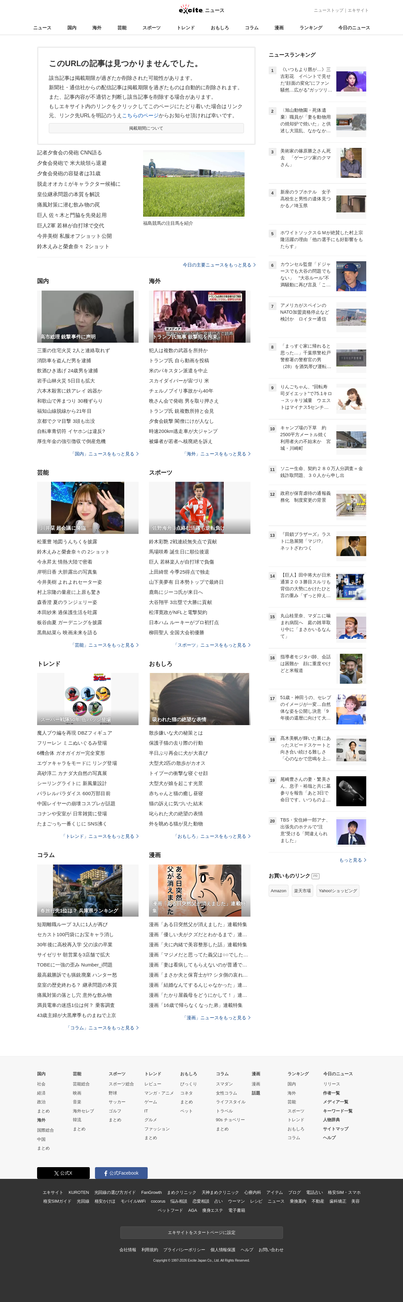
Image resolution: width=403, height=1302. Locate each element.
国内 (71, 27)
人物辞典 (331, 1119)
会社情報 (127, 1249)
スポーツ (151, 27)
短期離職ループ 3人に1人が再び (72, 924)
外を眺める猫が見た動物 (176, 823)
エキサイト (358, 10)
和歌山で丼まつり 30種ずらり (70, 401)
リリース (331, 1083)
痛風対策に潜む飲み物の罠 (68, 204)
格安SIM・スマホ (344, 1192)
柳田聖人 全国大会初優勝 (177, 632)
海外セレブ (83, 1111)
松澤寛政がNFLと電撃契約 (178, 612)
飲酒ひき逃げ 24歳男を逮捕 (67, 370)
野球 (113, 1093)
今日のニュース (354, 27)
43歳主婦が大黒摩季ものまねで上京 (76, 1015)
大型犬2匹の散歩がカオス (177, 763)
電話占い (314, 1192)
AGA (192, 1210)
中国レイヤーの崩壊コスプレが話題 (76, 803)
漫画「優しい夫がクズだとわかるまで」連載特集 (199, 934)
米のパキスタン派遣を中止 (178, 370)
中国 (41, 1139)
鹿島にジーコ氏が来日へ (176, 592)
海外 (96, 27)
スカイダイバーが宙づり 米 (179, 380)
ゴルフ (115, 1111)
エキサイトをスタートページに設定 (201, 1232)
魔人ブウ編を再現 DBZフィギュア (74, 733)
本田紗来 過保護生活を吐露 (67, 612)
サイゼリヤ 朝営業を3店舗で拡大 (73, 954)
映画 (77, 1093)
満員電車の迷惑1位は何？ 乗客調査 (76, 1005)
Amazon (279, 890)
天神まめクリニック (220, 1192)
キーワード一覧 (338, 1111)
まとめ (43, 1111)
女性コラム (226, 1093)
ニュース (42, 27)
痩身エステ (212, 1210)
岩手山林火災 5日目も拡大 (66, 380)
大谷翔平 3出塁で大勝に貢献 (180, 602)
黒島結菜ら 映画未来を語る (67, 632)
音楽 (77, 1101)
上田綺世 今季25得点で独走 (179, 572)
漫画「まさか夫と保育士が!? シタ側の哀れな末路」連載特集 (199, 975)
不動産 (318, 1201)
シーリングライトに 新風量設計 (72, 783)
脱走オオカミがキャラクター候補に (79, 184)
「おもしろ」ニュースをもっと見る (211, 836)
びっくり (188, 1083)
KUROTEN (79, 1192)
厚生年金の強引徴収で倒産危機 (71, 441)
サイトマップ (335, 1128)
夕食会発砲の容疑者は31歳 (69, 173)
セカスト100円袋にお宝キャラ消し (75, 934)
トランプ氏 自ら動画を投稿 (179, 360)
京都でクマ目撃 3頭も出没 (66, 421)
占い (218, 1201)
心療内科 (252, 1192)
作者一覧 (331, 1093)
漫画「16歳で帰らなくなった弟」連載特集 (196, 1005)
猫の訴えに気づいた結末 (176, 803)
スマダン (224, 1083)
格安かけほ (105, 1201)
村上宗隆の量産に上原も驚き (69, 592)
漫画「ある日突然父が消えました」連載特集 (198, 924)
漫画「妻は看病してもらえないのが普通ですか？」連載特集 (199, 964)
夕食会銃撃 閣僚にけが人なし (181, 421)
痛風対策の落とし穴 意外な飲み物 (74, 995)
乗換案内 (298, 1201)
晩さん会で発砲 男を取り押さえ (184, 401)
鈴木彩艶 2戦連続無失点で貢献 (183, 541)
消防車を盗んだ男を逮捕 (64, 360)
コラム (252, 27)
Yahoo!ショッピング (338, 890)
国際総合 (45, 1130)
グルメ (150, 1119)
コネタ (186, 1093)
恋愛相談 (201, 1201)
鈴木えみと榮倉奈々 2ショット (73, 246)
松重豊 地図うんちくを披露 (67, 541)
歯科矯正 (337, 1201)
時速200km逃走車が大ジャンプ (183, 431)
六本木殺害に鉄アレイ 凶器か (69, 390)
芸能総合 (81, 1083)
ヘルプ (329, 1137)
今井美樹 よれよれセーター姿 (69, 582)
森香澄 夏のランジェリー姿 (67, 602)
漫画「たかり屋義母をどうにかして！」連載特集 (199, 995)
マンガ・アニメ (159, 1093)
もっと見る (352, 860)
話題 (256, 1093)
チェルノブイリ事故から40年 (181, 390)
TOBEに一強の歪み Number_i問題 (75, 964)
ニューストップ (328, 10)
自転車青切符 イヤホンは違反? (71, 431)
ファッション (157, 1128)
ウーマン (236, 1201)
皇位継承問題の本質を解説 (68, 194)
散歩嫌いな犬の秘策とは (176, 733)
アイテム (274, 1192)
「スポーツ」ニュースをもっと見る (211, 645)
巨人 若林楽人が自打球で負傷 (181, 562)
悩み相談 (178, 1201)
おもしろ (220, 27)
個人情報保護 (222, 1249)
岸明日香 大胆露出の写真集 (67, 572)
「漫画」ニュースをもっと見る (216, 1017)
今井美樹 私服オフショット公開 (74, 236)
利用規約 (149, 1249)
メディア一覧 (335, 1101)
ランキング (311, 27)
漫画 (279, 27)
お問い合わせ (271, 1249)
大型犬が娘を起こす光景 (176, 783)
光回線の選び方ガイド (115, 1192)
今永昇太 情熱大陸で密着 (65, 562)
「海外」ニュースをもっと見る (216, 453)
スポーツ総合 (121, 1083)
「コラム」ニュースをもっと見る (102, 1027)
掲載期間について (146, 128)
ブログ (294, 1192)
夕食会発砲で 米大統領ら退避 (72, 163)
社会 (41, 1083)
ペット (186, 1111)
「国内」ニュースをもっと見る (104, 453)
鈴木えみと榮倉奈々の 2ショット (73, 551)
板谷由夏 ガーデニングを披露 (69, 622)
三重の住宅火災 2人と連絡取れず (73, 350)
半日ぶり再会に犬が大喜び (178, 753)
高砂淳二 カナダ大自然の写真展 (72, 773)
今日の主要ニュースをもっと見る (219, 264)
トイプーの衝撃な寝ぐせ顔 (178, 773)
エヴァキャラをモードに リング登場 (77, 763)
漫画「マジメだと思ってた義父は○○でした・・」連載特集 (199, 954)
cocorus (158, 1201)
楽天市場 (302, 890)
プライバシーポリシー (184, 1249)
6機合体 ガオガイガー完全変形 (71, 753)
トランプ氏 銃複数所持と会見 (181, 411)
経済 (41, 1093)
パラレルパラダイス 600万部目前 (74, 793)
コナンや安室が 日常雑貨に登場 (72, 813)
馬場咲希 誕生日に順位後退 (179, 551)
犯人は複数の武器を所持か (178, 350)
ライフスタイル (231, 1101)
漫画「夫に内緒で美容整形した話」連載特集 (198, 944)
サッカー (117, 1101)
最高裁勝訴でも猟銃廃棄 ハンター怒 (77, 975)
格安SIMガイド (57, 1201)
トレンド (186, 27)
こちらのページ (140, 115)
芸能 (122, 27)
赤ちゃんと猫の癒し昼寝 (176, 793)
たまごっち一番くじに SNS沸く (72, 823)
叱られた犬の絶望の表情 (176, 813)
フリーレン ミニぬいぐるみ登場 (72, 743)
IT (146, 1111)
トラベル (224, 1111)
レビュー (152, 1083)
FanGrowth (151, 1192)
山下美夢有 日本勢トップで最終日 (186, 582)
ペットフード (170, 1210)
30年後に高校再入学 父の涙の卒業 (75, 944)
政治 (41, 1101)
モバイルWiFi (133, 1201)
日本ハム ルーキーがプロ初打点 (184, 622)
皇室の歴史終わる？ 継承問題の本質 (77, 985)
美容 (355, 1201)
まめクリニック (181, 1192)
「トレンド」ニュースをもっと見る (100, 836)
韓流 (77, 1119)
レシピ (256, 1201)
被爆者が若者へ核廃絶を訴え (181, 441)
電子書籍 (236, 1210)
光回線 (83, 1201)
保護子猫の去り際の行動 (176, 743)
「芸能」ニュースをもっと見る (104, 645)
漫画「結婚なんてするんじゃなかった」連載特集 (199, 985)
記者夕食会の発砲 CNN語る (69, 152)
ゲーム (150, 1101)
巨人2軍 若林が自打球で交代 (70, 225)
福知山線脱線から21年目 (64, 411)
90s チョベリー (230, 1119)
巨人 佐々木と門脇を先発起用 (72, 215)
